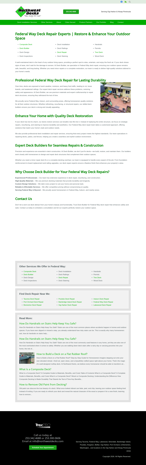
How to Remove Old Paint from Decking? (43, 384)
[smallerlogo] (28, 11)
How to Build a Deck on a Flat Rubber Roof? (61, 354)
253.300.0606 (52, 438)
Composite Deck (26, 44)
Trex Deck (99, 52)
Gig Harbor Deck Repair (68, 305)
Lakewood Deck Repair (102, 305)
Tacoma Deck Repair (32, 299)
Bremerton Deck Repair (33, 305)
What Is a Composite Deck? (35, 369)
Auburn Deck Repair (101, 299)
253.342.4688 (33, 438)
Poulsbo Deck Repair (67, 299)
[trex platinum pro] (42, 425)
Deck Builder (24, 48)
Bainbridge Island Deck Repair (70, 302)
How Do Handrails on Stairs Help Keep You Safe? (47, 323)
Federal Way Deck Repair (103, 302)
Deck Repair (62, 52)
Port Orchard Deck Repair (33, 302)
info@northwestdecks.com (47, 441)
